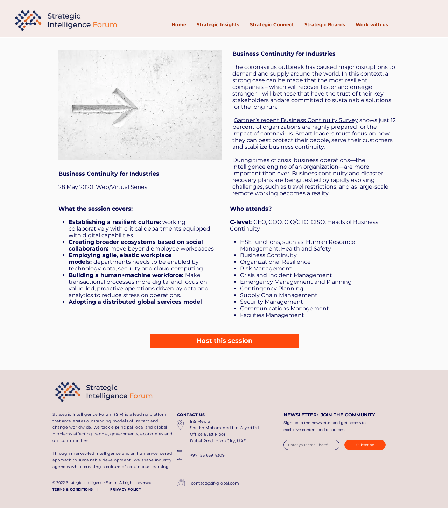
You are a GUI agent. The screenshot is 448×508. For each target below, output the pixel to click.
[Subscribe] (365, 445)
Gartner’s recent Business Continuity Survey (296, 120)
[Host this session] (224, 341)
